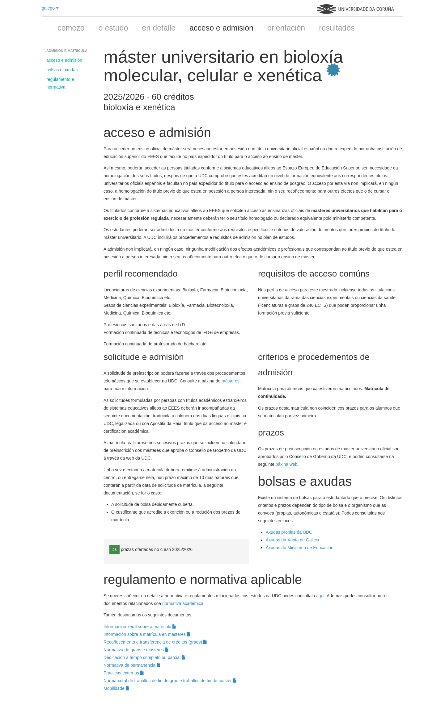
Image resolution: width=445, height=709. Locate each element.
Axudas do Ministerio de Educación (300, 547)
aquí (320, 595)
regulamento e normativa (60, 83)
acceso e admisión (221, 27)
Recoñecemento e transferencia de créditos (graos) (155, 642)
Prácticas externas (124, 672)
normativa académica (182, 603)
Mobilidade (116, 688)
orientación (286, 27)
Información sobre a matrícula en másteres (147, 634)
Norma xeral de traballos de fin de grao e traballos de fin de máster (170, 680)
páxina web (287, 464)
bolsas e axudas (62, 69)
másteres (230, 380)
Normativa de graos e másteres (136, 649)
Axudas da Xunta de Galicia (292, 539)
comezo (71, 27)
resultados (336, 27)
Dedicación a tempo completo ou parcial (144, 657)
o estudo (113, 27)
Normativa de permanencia (132, 665)
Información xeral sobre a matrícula (140, 626)
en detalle (158, 27)
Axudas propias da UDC (289, 532)
